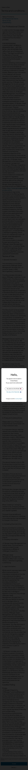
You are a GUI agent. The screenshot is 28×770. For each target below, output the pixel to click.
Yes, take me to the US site (14, 388)
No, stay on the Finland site (14, 392)
